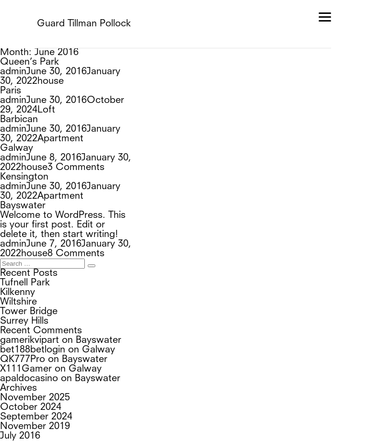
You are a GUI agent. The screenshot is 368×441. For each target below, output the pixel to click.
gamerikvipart (29, 264)
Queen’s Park (29, 62)
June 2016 (22, 369)
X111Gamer (26, 292)
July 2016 (20, 359)
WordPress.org (32, 436)
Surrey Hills (24, 244)
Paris (10, 81)
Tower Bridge (29, 235)
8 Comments (210, 177)
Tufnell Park (25, 206)
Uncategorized (31, 388)
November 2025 (35, 321)
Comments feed (35, 426)
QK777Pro (22, 283)
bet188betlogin (32, 273)
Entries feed (26, 417)
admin (13, 72)
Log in (13, 407)
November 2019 (35, 350)
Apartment (184, 110)
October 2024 (30, 331)
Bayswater (23, 158)
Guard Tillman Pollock (84, 24)
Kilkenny (17, 216)
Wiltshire (18, 225)
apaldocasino (29, 302)
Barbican (19, 100)
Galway (16, 119)
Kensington (24, 139)
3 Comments (210, 129)
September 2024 (36, 340)
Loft (173, 91)
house (174, 72)
